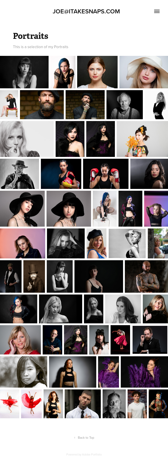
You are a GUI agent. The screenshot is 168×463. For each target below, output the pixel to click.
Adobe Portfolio (92, 454)
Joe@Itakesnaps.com (84, 11)
